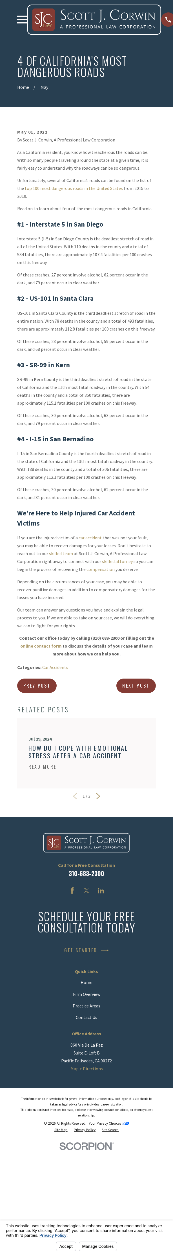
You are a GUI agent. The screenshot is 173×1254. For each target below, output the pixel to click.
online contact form (41, 736)
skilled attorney (117, 651)
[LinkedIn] (101, 981)
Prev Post (37, 775)
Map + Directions (86, 1159)
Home (86, 1072)
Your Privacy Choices (109, 1213)
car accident (90, 628)
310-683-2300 (86, 963)
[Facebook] (72, 981)
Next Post (136, 775)
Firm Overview (86, 1084)
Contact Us (86, 1107)
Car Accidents (55, 757)
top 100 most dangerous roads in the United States (74, 278)
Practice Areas (86, 1096)
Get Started (86, 1040)
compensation (100, 659)
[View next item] (98, 886)
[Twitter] (86, 981)
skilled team (61, 643)
